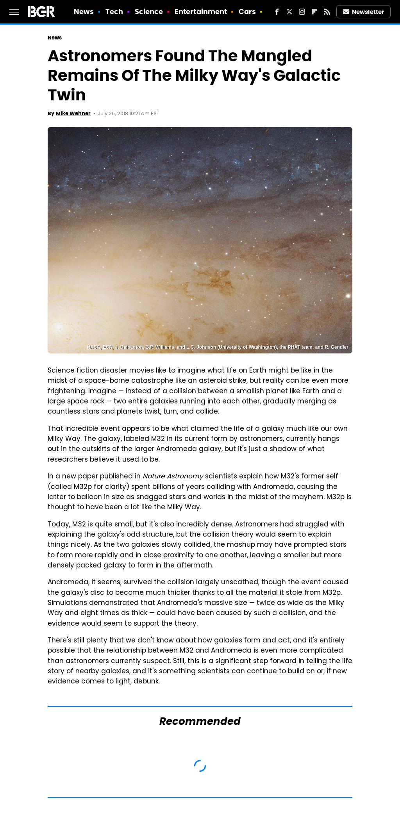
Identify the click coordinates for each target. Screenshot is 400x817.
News (84, 11)
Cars (247, 11)
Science (149, 11)
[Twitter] (289, 12)
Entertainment (201, 11)
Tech (114, 11)
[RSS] (327, 12)
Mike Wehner (73, 113)
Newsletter (363, 12)
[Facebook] (277, 12)
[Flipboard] (314, 12)
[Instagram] (302, 12)
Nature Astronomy (173, 476)
